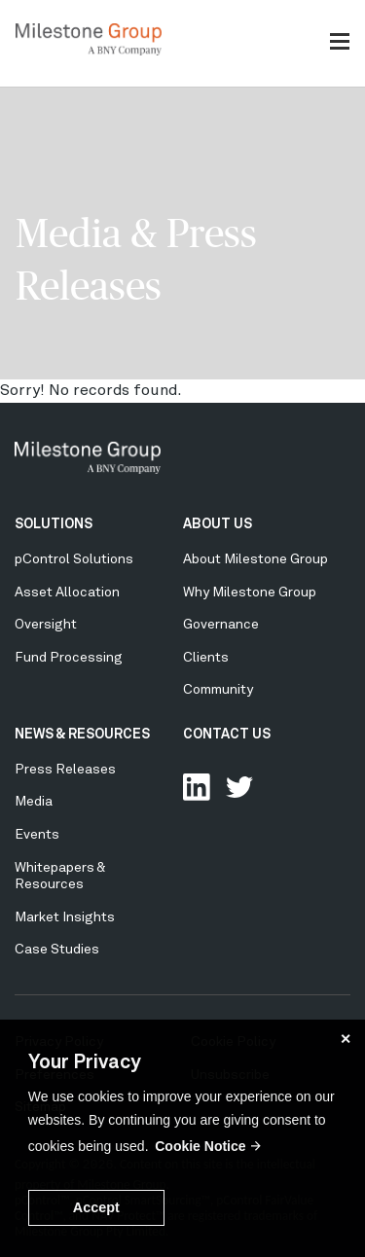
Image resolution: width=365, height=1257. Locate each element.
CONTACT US (227, 734)
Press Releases (65, 769)
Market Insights (65, 917)
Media (34, 801)
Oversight (46, 624)
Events (37, 835)
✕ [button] (345, 1039)
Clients (206, 657)
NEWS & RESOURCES (82, 734)
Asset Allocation (67, 592)
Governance (221, 624)
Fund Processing (69, 657)
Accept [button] (96, 1207)
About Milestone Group (255, 559)
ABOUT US (217, 524)
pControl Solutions (74, 559)
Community (218, 690)
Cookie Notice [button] (200, 1146)
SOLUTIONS (53, 524)
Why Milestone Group (249, 592)
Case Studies (57, 949)
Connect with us (196, 787)
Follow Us (239, 787)
